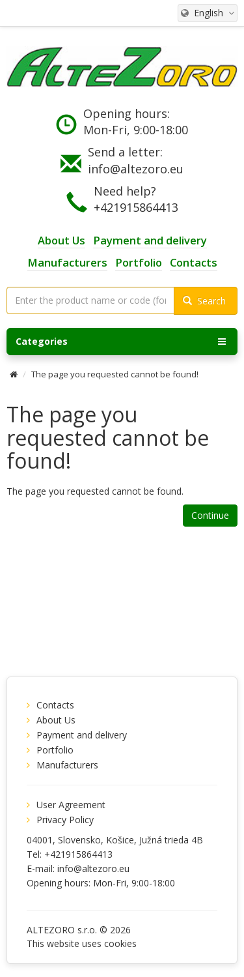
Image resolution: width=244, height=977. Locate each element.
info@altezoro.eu (135, 169)
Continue (210, 515)
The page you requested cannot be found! (114, 374)
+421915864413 (136, 207)
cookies (120, 943)
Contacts (55, 705)
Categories (121, 341)
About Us (55, 720)
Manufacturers (67, 765)
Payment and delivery (81, 735)
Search (204, 301)
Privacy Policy (65, 819)
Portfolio (55, 750)
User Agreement (70, 804)
